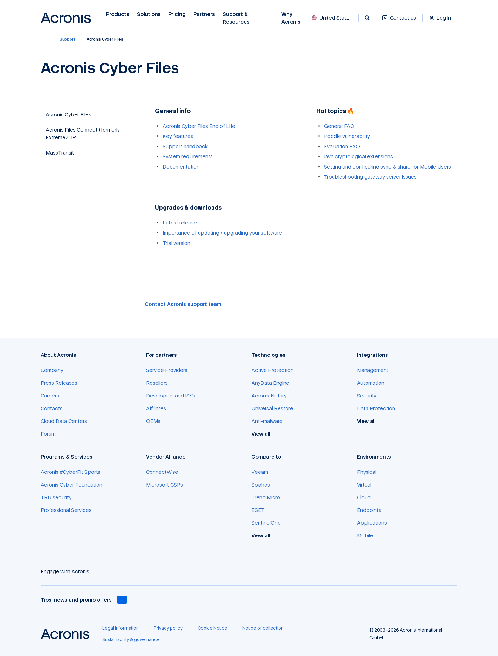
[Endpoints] (369, 510)
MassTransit (60, 152)
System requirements (188, 156)
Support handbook (185, 146)
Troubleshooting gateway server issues (370, 176)
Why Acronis (290, 17)
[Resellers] (157, 383)
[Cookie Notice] (212, 628)
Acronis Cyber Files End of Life (199, 125)
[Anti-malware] (267, 421)
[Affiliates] (156, 408)
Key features (178, 136)
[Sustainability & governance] (131, 639)
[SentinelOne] (266, 523)
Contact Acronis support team (183, 303)
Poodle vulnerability (347, 136)
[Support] (67, 39)
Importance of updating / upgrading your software (222, 232)
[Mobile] (365, 535)
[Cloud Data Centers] (64, 421)
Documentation (181, 166)
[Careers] (50, 395)
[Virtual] (364, 484)
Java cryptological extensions (358, 156)
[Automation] (370, 383)
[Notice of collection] (263, 628)
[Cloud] (364, 497)
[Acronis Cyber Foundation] (71, 484)
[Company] (52, 370)
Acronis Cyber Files (68, 114)
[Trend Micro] (266, 497)
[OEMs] (153, 421)
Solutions (149, 14)
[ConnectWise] (162, 472)
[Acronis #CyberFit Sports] (70, 472)
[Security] (366, 395)
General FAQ (339, 125)
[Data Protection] (376, 408)
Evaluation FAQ (342, 146)
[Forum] (48, 434)
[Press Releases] (59, 383)
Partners (204, 14)
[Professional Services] (66, 510)
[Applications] (372, 523)
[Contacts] (52, 408)
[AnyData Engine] (270, 383)
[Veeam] (260, 472)
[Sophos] (261, 484)
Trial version (176, 242)
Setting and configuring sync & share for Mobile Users (387, 166)
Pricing (177, 14)
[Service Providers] (166, 370)
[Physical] (366, 472)
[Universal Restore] (272, 408)
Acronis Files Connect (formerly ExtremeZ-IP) (83, 133)
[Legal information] (120, 628)
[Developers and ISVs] (170, 395)
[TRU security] (56, 497)
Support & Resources (237, 17)
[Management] (372, 370)
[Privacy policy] (168, 628)
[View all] (264, 434)
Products (117, 14)
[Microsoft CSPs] (164, 484)
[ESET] (258, 510)
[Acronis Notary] (269, 395)
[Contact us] (399, 21)
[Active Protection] (272, 370)
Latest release (180, 222)
